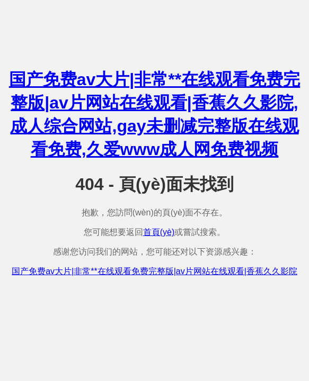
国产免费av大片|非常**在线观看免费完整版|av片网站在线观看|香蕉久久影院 (154, 271)
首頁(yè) (159, 232)
